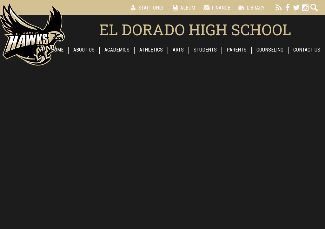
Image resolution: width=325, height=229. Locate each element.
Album (182, 7)
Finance (216, 7)
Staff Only (146, 7)
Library (250, 7)
